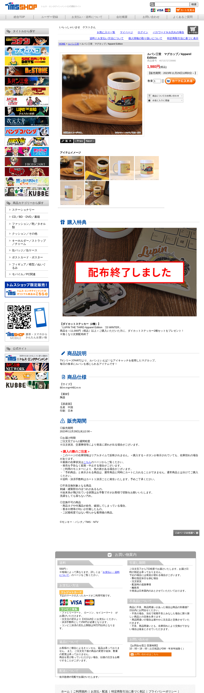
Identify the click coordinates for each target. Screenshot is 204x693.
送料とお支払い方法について (107, 38)
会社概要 (122, 16)
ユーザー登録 (49, 16)
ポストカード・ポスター (27, 257)
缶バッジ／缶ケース (24, 250)
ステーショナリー (23, 209)
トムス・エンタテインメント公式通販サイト (21, 6)
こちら (87, 462)
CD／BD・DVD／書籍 (26, 216)
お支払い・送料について (87, 16)
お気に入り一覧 (106, 32)
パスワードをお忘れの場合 (168, 32)
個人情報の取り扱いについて (145, 38)
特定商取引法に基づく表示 (182, 38)
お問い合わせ (151, 16)
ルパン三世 (73, 44)
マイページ (126, 32)
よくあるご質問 (183, 16)
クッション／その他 (24, 233)
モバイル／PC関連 (24, 274)
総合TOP (19, 16)
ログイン (143, 32)
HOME (62, 44)
